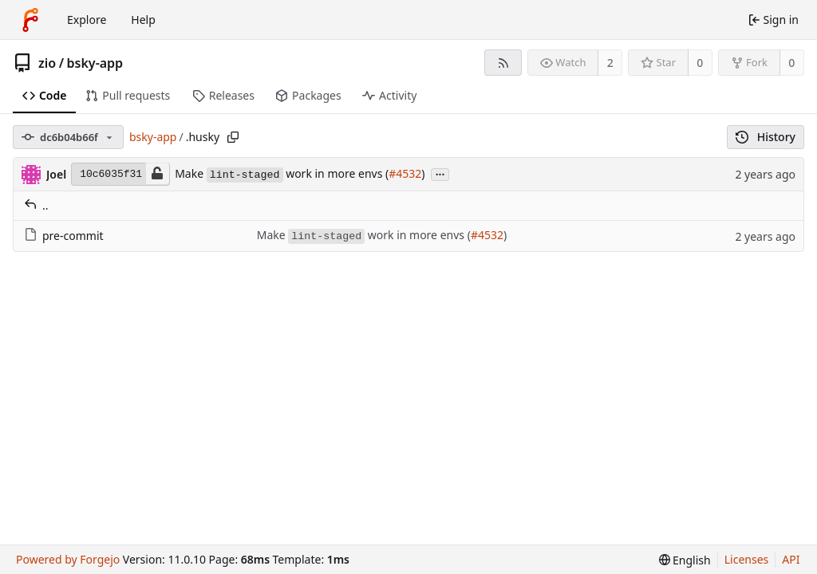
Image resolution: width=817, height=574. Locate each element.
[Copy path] (233, 137)
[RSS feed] (503, 62)
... (440, 173)
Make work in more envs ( (282, 173)
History (765, 136)
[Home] (30, 20)
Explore (86, 19)
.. (36, 205)
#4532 (405, 173)
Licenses (746, 559)
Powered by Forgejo (68, 559)
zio (47, 63)
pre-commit (64, 235)
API (790, 559)
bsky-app (95, 63)
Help (143, 19)
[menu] (685, 560)
